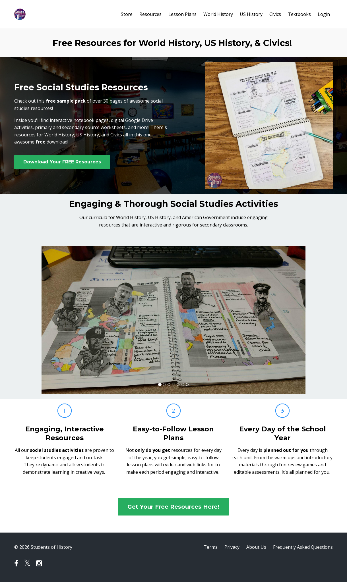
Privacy (231, 547)
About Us (256, 547)
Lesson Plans (182, 14)
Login (324, 14)
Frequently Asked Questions (303, 547)
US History (251, 14)
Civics (275, 14)
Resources (150, 14)
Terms (211, 547)
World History (218, 14)
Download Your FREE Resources (62, 162)
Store (127, 14)
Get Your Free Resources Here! (173, 506)
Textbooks (299, 14)
